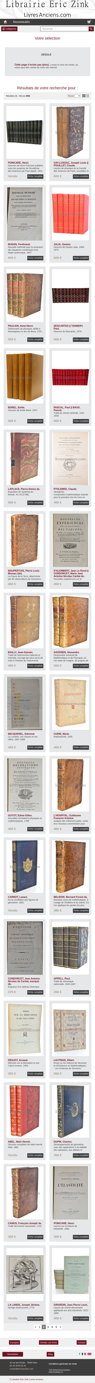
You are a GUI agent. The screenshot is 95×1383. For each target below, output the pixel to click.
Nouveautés (21, 21)
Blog (50, 1354)
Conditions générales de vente (63, 1364)
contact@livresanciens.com (21, 1369)
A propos (14, 1342)
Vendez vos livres (48, 1342)
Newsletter (12, 1354)
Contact (81, 1342)
